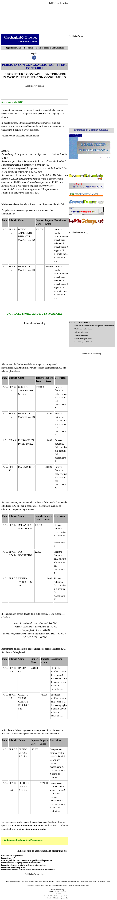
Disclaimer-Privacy (57, 890)
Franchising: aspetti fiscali (83, 342)
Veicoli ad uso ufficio (81, 335)
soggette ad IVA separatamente (43, 189)
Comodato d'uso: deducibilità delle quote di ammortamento (94, 326)
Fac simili (28, 48)
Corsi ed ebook (42, 48)
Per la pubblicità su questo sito (57, 898)
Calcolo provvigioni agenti (83, 339)
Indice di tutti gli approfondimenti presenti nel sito (42, 851)
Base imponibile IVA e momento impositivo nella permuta (26, 860)
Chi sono (58, 894)
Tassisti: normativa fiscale (83, 329)
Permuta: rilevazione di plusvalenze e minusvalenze (23, 865)
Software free (58, 48)
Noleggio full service (81, 332)
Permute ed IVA (8, 858)
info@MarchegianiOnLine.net (61, 896)
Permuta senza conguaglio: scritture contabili (21, 863)
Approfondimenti (13, 48)
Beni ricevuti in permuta (12, 856)
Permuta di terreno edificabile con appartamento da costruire (28, 870)
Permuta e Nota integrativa (13, 867)
